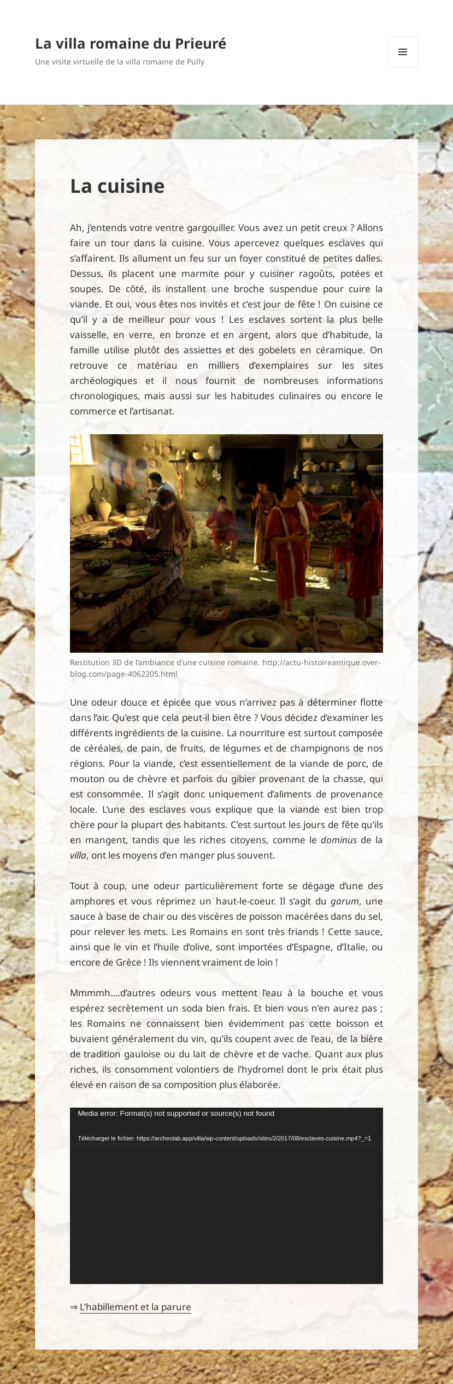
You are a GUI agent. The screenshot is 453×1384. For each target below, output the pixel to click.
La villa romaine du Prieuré (130, 43)
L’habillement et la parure (135, 1306)
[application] (227, 1196)
